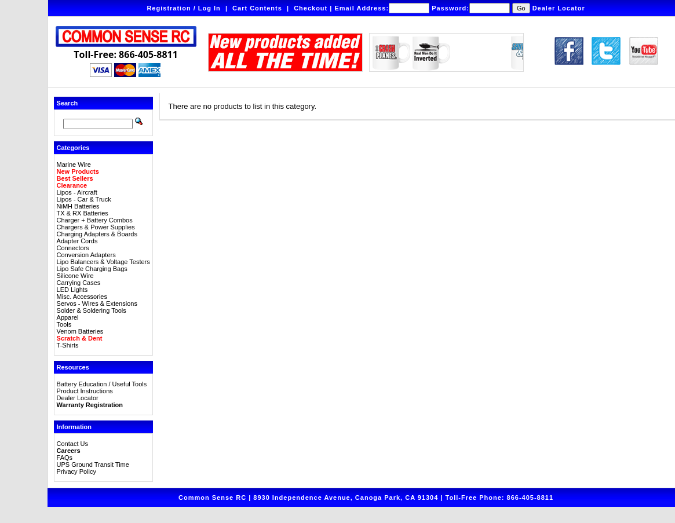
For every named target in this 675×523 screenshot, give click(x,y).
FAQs (65, 457)
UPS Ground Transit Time (93, 464)
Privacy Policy (76, 471)
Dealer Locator (558, 8)
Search (67, 103)
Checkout (310, 8)
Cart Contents (257, 8)
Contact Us (72, 443)
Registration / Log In (183, 8)
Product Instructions (85, 390)
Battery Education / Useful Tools (102, 384)
